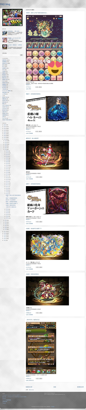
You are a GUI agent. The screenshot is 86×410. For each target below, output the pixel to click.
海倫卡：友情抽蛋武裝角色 (33, 94)
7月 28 (7, 156)
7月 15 (7, 179)
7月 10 (7, 188)
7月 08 (7, 191)
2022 (5, 132)
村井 (3, 69)
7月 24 (7, 163)
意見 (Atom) (31, 389)
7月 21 (7, 168)
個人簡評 (4, 87)
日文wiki (4, 398)
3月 (6, 225)
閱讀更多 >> (28, 84)
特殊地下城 (4, 82)
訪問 (3, 116)
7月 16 (7, 177)
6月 (6, 220)
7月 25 (7, 161)
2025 (5, 126)
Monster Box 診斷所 (6, 90)
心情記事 (4, 89)
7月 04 (7, 212)
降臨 (3, 103)
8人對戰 (4, 94)
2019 (5, 137)
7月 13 (7, 183)
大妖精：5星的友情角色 (32, 274)
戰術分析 (4, 77)
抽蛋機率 (4, 68)
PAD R (3, 81)
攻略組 (3, 73)
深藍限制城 (4, 115)
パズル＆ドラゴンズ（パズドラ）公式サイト (11, 395)
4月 (6, 223)
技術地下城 (4, 100)
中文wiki (4, 403)
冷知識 (3, 71)
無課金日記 (31, 380)
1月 (6, 229)
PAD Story (4, 118)
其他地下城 (4, 106)
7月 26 (7, 159)
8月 (6, 147)
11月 (6, 142)
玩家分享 (4, 111)
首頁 (54, 387)
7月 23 (7, 165)
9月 (6, 146)
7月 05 (7, 211)
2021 (5, 133)
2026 (5, 124)
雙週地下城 (4, 79)
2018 (5, 139)
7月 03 (7, 214)
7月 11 (7, 186)
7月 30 (7, 152)
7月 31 (7, 151)
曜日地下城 (4, 110)
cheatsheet (4, 108)
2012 (5, 240)
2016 (5, 233)
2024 (5, 128)
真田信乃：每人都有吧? (32, 138)
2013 (5, 238)
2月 (6, 227)
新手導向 (4, 76)
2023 (5, 130)
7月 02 (7, 216)
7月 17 (7, 175)
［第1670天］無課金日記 (33, 319)
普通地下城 (4, 113)
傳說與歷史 (4, 92)
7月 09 (7, 190)
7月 (6, 149)
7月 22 (7, 167)
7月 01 (7, 218)
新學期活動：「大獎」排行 (13, 31)
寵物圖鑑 (31, 133)
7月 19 (7, 172)
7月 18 (7, 174)
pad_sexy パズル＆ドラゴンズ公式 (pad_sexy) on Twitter (14, 396)
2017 (5, 231)
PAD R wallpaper (5, 105)
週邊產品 (4, 84)
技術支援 (4, 102)
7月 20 (7, 170)
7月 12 (7, 184)
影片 (3, 66)
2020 (5, 135)
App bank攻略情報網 (6, 399)
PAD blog (5, 4)
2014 (5, 236)
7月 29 (7, 154)
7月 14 (7, 181)
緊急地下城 (4, 97)
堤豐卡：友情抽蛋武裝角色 (33, 184)
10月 (6, 144)
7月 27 (7, 158)
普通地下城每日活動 (6, 119)
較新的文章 (29, 387)
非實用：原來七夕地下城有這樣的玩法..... (37, 12)
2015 (5, 235)
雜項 (30, 88)
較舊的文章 (80, 387)
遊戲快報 (4, 60)
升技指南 (4, 85)
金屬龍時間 (4, 401)
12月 (6, 140)
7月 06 (7, 209)
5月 (6, 222)
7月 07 (7, 193)
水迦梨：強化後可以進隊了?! (33, 228)
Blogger (52, 406)
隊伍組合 (4, 74)
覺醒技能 (4, 98)
